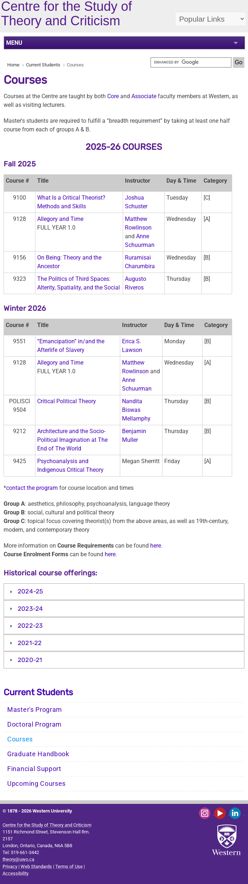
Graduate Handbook (38, 754)
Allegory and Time (60, 218)
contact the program (32, 487)
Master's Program (34, 709)
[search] (191, 62)
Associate (143, 96)
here (155, 545)
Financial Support (34, 768)
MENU (14, 42)
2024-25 (30, 591)
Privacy (10, 866)
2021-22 (30, 642)
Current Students (43, 65)
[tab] (124, 591)
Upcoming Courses (36, 783)
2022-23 (30, 625)
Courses (20, 739)
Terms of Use (69, 866)
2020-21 (30, 659)
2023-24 (30, 608)
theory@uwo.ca (18, 859)
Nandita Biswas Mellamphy (136, 410)
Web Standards (36, 866)
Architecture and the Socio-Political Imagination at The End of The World (72, 440)
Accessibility (16, 873)
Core (113, 96)
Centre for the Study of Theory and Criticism (47, 825)
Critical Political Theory (66, 401)
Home (13, 65)
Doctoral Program (34, 724)
